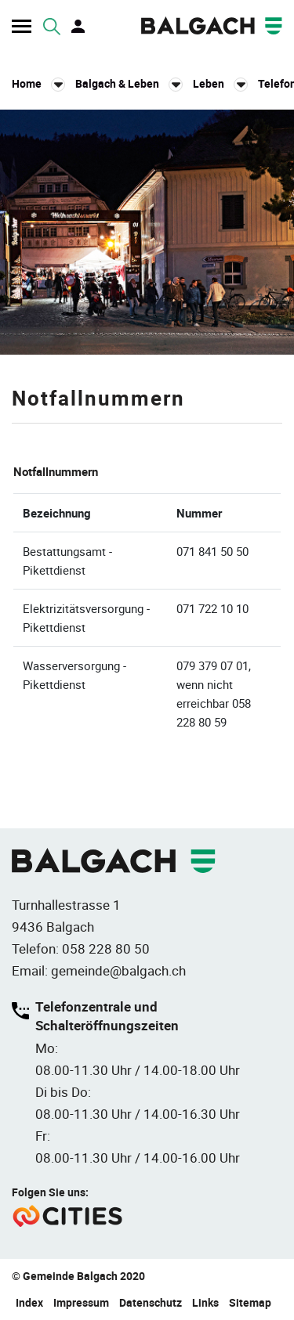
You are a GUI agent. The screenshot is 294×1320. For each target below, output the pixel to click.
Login (79, 26)
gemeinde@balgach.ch (118, 970)
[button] (129, 83)
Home (27, 83)
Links (205, 1302)
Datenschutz (150, 1302)
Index (29, 1302)
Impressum (81, 1302)
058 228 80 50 (106, 949)
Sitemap (250, 1302)
